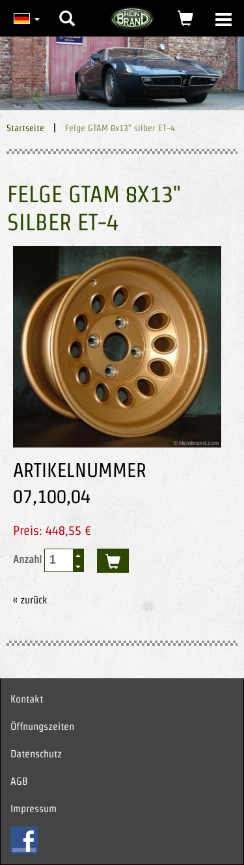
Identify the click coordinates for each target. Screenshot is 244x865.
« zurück (30, 599)
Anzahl (48, 560)
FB (24, 840)
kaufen (113, 561)
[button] (67, 8)
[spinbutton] (59, 560)
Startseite (25, 128)
